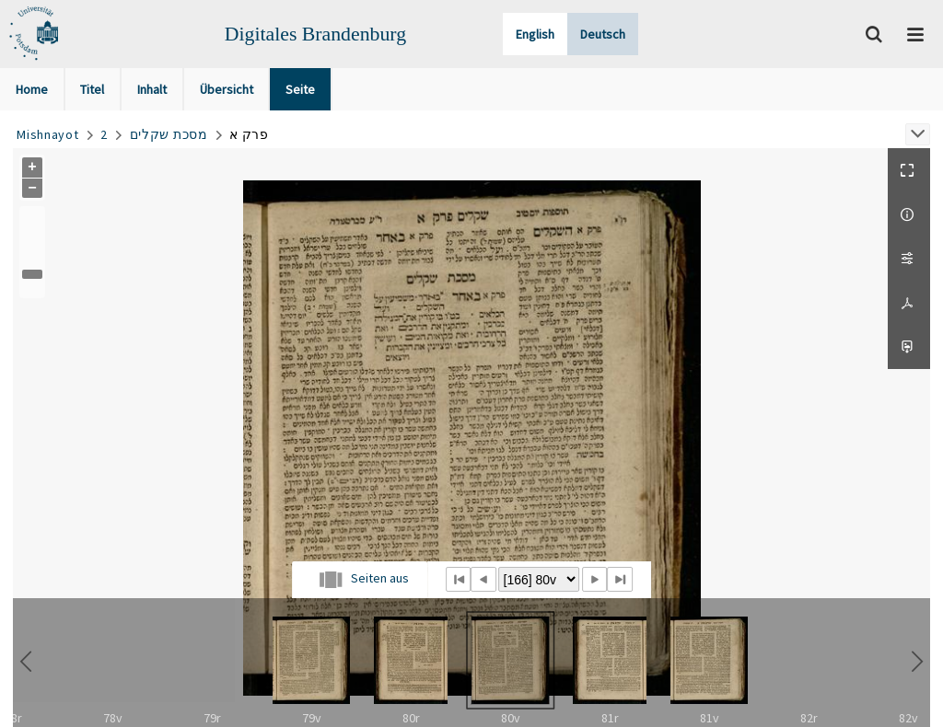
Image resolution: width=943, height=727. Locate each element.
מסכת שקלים (169, 134)
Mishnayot (47, 134)
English (535, 34)
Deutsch (602, 34)
